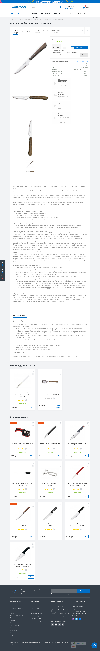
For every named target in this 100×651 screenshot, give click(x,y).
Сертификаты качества (16, 608)
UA (70, 13)
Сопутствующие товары (38, 616)
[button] (70, 6)
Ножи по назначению (37, 606)
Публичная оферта (15, 611)
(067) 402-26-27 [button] (77, 606)
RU (75, 13)
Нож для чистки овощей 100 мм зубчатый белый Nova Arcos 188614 (23, 394)
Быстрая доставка (61, 93)
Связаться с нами (15, 625)
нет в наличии (58, 406)
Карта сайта (13, 630)
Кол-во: (65, 45)
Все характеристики (82, 61)
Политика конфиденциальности (68, 594)
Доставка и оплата (15, 606)
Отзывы (12, 623)
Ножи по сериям (35, 608)
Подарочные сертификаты (18, 633)
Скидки (12, 635)
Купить (84, 55)
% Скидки (35, 13)
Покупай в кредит (61, 114)
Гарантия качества (61, 104)
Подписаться (83, 591)
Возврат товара (14, 628)
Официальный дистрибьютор (62, 80)
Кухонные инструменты (38, 621)
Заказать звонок (69, 8)
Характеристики (26, 32)
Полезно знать (14, 620)
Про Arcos (35, 17)
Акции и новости (15, 618)
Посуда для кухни (36, 618)
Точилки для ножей (36, 613)
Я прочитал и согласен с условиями (71, 594)
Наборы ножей (35, 611)
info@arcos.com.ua (77, 609)
